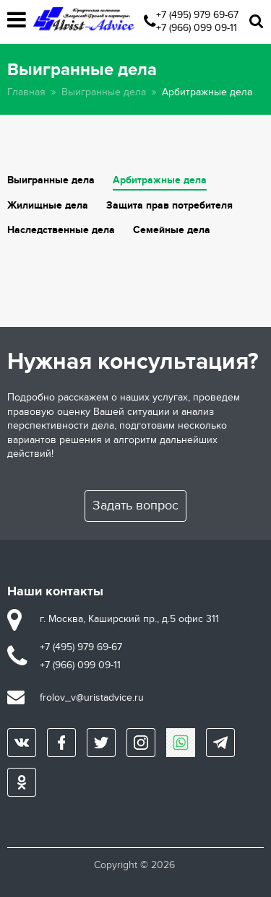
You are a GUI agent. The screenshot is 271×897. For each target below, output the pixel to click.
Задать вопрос (135, 505)
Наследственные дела (61, 230)
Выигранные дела (103, 92)
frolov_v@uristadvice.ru (92, 697)
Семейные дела (171, 230)
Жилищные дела (47, 205)
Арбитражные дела (160, 180)
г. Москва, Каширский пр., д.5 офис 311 (129, 619)
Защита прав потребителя (169, 205)
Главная (26, 92)
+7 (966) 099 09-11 (196, 28)
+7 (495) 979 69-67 (197, 15)
